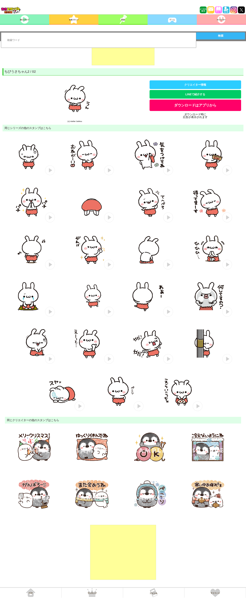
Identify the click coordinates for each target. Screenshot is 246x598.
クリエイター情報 (195, 84)
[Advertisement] (123, 55)
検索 (220, 35)
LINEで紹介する (195, 94)
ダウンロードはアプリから (195, 105)
